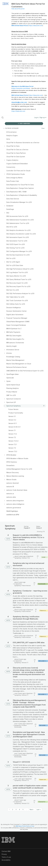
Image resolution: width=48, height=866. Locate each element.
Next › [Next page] (32, 809)
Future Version (26, 585)
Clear (43, 128)
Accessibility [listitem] (6, 860)
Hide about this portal (17, 8)
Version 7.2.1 (25, 803)
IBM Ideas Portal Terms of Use (25, 826)
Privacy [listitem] (4, 854)
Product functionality (20, 726)
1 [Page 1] (9, 809)
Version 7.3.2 (26, 558)
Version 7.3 (25, 780)
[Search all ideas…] (14, 117)
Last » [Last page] (39, 809)
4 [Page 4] (19, 809)
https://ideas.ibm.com (36, 25)
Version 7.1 (25, 662)
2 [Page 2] (12, 809)
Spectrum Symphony (18, 584)
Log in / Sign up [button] (40, 117)
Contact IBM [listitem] (6, 851)
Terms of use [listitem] (6, 857)
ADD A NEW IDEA (24, 123)
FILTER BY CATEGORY (11, 128)
